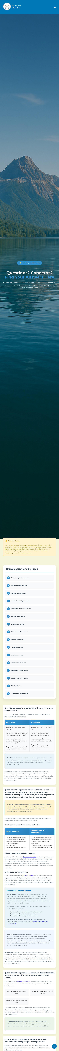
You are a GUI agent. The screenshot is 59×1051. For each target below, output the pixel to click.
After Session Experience (17, 631)
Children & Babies (15, 647)
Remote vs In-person (16, 616)
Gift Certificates (14, 686)
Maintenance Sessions (16, 662)
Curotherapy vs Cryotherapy (18, 577)
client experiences (28, 877)
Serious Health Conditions (17, 585)
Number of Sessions (15, 639)
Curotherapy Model (29, 858)
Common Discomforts (16, 593)
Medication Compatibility (17, 670)
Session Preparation (15, 624)
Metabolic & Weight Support (18, 601)
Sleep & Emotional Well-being (19, 608)
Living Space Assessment (17, 693)
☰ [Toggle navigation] (55, 6)
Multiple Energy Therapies (17, 678)
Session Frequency (15, 655)
